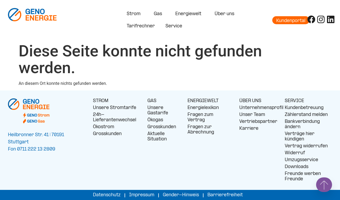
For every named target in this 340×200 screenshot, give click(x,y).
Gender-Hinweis (181, 195)
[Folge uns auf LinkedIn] (330, 19)
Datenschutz (107, 195)
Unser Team (252, 114)
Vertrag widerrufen (306, 146)
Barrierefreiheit (225, 195)
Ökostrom (103, 127)
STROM (100, 100)
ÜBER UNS (250, 100)
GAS (151, 100)
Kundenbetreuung (304, 107)
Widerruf (295, 153)
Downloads (296, 166)
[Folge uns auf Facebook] (311, 19)
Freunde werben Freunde (303, 176)
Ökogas (155, 120)
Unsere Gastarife (157, 110)
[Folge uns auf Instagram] (321, 19)
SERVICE (294, 100)
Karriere (248, 128)
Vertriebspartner (258, 121)
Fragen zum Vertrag (200, 117)
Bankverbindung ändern (302, 124)
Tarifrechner (141, 26)
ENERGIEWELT (203, 100)
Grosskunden (107, 133)
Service (175, 26)
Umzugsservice (301, 159)
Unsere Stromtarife (114, 107)
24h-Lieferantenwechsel (114, 117)
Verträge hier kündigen (299, 136)
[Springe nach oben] (324, 184)
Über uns (226, 14)
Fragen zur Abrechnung (201, 129)
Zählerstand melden (306, 114)
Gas (159, 14)
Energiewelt (189, 14)
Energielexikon (203, 107)
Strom (135, 14)
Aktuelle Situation (157, 136)
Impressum (141, 195)
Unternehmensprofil (258, 107)
